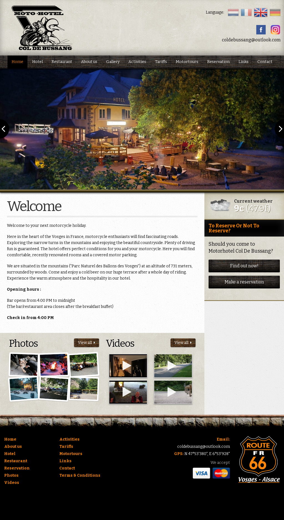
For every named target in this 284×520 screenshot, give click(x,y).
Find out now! (244, 265)
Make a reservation (244, 282)
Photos (11, 475)
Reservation (218, 61)
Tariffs (161, 61)
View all (86, 342)
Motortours (187, 61)
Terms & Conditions (79, 475)
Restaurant (62, 61)
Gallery (113, 61)
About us (89, 61)
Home (17, 61)
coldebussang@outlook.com (251, 39)
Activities (137, 61)
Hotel (37, 61)
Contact (264, 61)
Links (243, 61)
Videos (11, 482)
